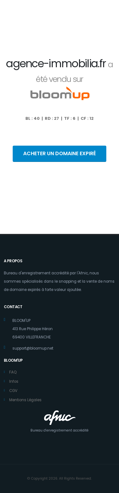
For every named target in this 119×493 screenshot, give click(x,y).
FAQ (13, 372)
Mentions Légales (25, 399)
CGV (13, 390)
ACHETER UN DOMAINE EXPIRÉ (59, 153)
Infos (13, 381)
